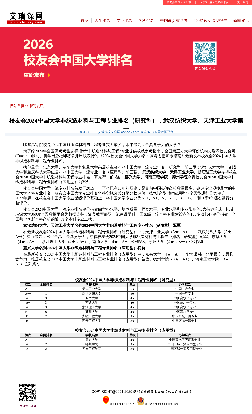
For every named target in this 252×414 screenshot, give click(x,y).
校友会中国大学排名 (179, 2)
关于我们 (242, 2)
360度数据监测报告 (210, 20)
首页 (84, 20)
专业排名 (124, 20)
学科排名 (146, 20)
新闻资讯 (241, 20)
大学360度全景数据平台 (214, 2)
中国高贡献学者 (174, 20)
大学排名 (102, 20)
